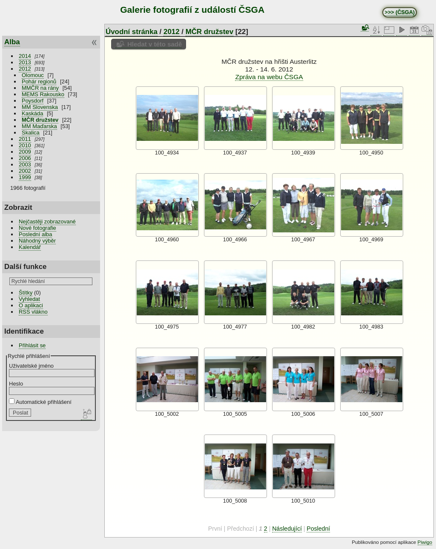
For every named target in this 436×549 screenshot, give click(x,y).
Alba (12, 42)
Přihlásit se (32, 345)
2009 (25, 152)
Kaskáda (32, 113)
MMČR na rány (40, 88)
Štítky (25, 292)
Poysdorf (32, 100)
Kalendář (30, 247)
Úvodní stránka (132, 32)
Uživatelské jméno (31, 366)
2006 (25, 158)
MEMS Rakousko (43, 94)
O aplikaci (31, 305)
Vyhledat (29, 299)
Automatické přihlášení (40, 402)
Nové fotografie (37, 228)
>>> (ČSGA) (399, 12)
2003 (25, 164)
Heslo (16, 383)
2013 (25, 62)
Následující (287, 528)
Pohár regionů (39, 81)
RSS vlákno (33, 312)
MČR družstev (40, 120)
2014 (25, 56)
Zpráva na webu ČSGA (269, 76)
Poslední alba (35, 234)
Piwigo (425, 542)
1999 (25, 177)
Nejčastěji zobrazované (47, 221)
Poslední (318, 528)
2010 (25, 145)
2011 (25, 139)
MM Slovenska (40, 107)
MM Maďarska (39, 126)
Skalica (31, 132)
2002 (25, 171)
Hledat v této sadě (154, 44)
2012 (25, 69)
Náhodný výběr (37, 240)
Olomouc (33, 75)
